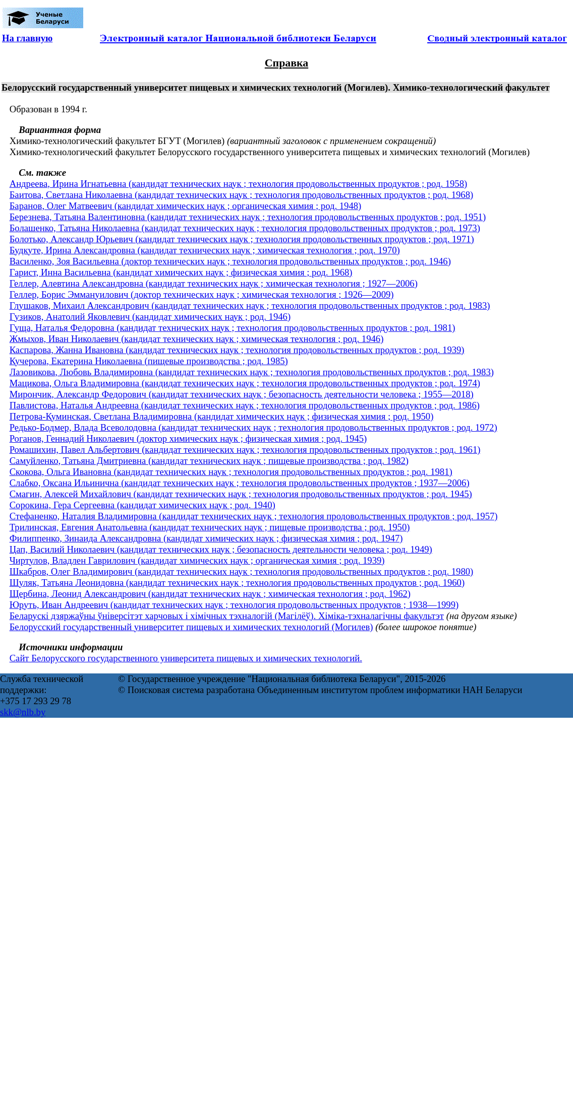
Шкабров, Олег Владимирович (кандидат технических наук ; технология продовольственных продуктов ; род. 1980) (242, 571)
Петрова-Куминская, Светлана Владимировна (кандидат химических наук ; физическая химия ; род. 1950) (222, 416)
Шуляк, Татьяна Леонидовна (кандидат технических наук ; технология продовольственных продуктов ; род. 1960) (237, 582)
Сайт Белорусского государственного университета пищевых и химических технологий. (186, 658)
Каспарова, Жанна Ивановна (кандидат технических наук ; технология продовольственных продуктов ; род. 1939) (237, 350)
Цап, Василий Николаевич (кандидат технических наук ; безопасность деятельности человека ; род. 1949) (221, 549)
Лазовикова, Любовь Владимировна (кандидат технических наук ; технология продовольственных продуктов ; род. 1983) (252, 372)
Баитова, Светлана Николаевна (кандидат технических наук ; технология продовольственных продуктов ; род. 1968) (242, 194)
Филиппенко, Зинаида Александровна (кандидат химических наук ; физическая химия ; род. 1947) (206, 538)
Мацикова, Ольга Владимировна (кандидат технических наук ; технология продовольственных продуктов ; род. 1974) (245, 383)
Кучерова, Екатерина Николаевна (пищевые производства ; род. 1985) (149, 361)
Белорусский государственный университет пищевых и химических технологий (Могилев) (191, 627)
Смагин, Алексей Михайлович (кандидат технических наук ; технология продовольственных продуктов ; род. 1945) (241, 494)
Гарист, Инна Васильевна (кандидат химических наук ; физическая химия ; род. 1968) (181, 272)
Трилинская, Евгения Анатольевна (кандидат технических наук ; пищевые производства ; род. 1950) (210, 527)
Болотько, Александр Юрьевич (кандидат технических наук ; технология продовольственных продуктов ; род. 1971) (242, 239)
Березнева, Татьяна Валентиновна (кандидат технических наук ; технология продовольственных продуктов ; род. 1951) (248, 217)
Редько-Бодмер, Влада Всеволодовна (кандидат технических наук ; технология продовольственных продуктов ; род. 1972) (253, 427)
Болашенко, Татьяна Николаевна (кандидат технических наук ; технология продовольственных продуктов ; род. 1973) (245, 228)
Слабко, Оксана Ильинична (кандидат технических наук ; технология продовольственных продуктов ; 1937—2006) (240, 482)
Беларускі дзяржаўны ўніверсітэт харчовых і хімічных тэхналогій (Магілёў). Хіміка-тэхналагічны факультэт (227, 615)
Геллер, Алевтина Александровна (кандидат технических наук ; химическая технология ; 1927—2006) (214, 283)
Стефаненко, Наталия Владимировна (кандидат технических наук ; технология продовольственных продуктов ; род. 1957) (254, 516)
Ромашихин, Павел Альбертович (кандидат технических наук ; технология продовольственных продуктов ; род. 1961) (245, 449)
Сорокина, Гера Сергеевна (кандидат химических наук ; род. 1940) (142, 505)
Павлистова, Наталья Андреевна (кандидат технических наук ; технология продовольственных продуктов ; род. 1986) (245, 405)
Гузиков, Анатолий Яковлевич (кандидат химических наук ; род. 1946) (150, 316)
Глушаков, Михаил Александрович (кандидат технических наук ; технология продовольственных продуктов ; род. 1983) (250, 305)
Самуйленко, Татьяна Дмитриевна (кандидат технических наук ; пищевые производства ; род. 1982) (209, 460)
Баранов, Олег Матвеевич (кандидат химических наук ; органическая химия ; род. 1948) (186, 205)
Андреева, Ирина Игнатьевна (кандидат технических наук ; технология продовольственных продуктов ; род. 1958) (239, 183)
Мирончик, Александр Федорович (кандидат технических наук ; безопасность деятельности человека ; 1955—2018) (242, 394)
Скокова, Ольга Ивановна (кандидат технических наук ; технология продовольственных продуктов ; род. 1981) (231, 471)
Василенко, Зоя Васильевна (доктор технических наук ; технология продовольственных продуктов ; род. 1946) (230, 261)
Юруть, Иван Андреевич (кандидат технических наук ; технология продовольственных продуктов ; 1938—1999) (234, 604)
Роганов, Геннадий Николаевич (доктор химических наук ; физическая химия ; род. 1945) (188, 438)
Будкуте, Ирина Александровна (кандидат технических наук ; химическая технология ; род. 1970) (205, 250)
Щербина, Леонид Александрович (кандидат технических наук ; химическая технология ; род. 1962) (210, 593)
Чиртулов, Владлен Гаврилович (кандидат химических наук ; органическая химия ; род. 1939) (197, 560)
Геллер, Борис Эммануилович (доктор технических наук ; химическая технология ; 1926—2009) (202, 294)
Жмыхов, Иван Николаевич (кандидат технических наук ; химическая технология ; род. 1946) (197, 338)
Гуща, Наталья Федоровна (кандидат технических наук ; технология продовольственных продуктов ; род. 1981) (232, 327)
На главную (27, 38)
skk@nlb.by (22, 712)
